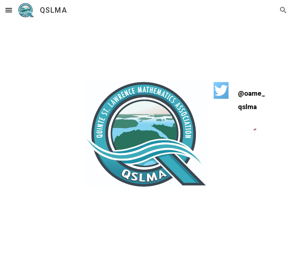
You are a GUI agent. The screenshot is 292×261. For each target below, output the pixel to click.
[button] (8, 10)
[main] (253, 100)
